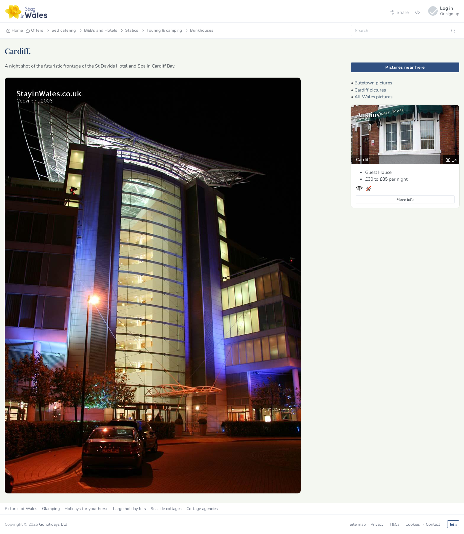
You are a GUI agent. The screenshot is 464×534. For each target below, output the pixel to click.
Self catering (61, 30)
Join (453, 524)
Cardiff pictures (370, 90)
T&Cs (394, 524)
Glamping (51, 508)
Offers (34, 30)
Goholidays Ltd (53, 524)
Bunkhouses (199, 30)
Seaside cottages (166, 508)
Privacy (377, 524)
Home (14, 30)
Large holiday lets (129, 508)
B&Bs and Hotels (98, 30)
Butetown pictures (373, 83)
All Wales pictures (373, 97)
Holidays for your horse (86, 508)
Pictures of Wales (21, 508)
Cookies (412, 524)
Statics (129, 30)
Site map (357, 524)
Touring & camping (161, 30)
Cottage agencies (202, 508)
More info (405, 199)
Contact (433, 524)
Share (399, 12)
